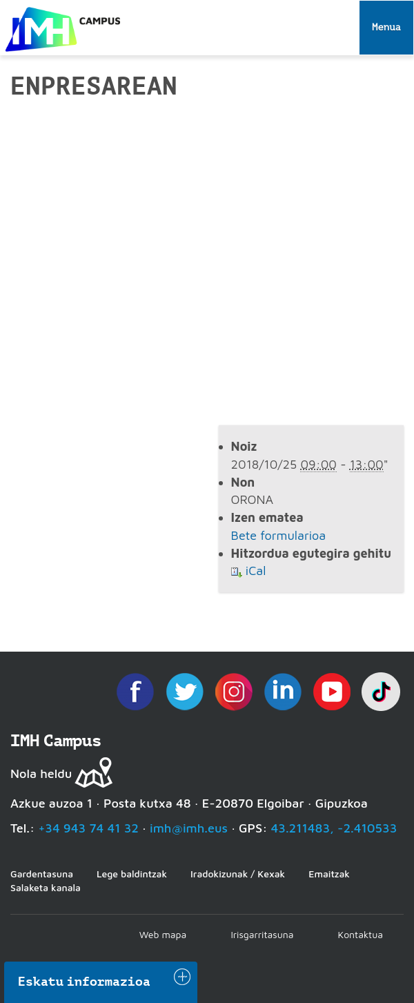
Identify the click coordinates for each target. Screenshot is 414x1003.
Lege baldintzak (132, 873)
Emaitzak (329, 873)
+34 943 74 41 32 (88, 828)
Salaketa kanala (45, 887)
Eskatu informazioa (84, 982)
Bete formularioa (278, 535)
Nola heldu (41, 773)
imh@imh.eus (189, 828)
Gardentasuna (41, 873)
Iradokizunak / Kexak (237, 873)
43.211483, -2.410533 (334, 828)
